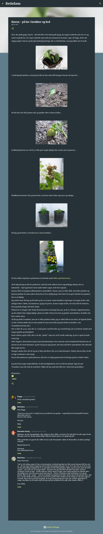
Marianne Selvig (23, 431)
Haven (14, 379)
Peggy (19, 396)
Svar (19, 402)
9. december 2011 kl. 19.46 (33, 457)
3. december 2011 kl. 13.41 (38, 431)
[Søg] (23, 3)
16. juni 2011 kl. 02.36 (29, 396)
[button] (12, 28)
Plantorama (65, 278)
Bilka (55, 278)
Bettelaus (13, 4)
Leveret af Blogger (51, 527)
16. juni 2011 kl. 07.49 (32, 407)
